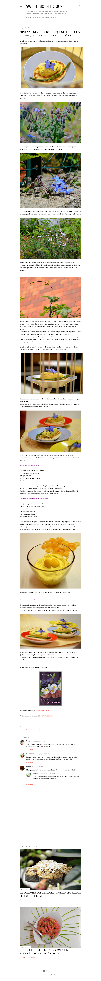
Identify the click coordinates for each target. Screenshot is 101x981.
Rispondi (29, 749)
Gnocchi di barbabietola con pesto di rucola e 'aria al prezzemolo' (46, 951)
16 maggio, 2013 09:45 (42, 754)
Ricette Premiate (44, 730)
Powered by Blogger (50, 971)
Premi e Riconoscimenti (48, 18)
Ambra (28, 767)
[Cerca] (80, 6)
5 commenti (31, 957)
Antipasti (29, 730)
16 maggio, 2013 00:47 (38, 741)
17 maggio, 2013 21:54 (38, 767)
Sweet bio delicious (44, 6)
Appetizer (35, 730)
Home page (31, 18)
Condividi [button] (23, 727)
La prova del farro (46, 716)
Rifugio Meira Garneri (43, 710)
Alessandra (30, 754)
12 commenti (31, 900)
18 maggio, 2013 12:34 (48, 773)
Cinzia (28, 741)
